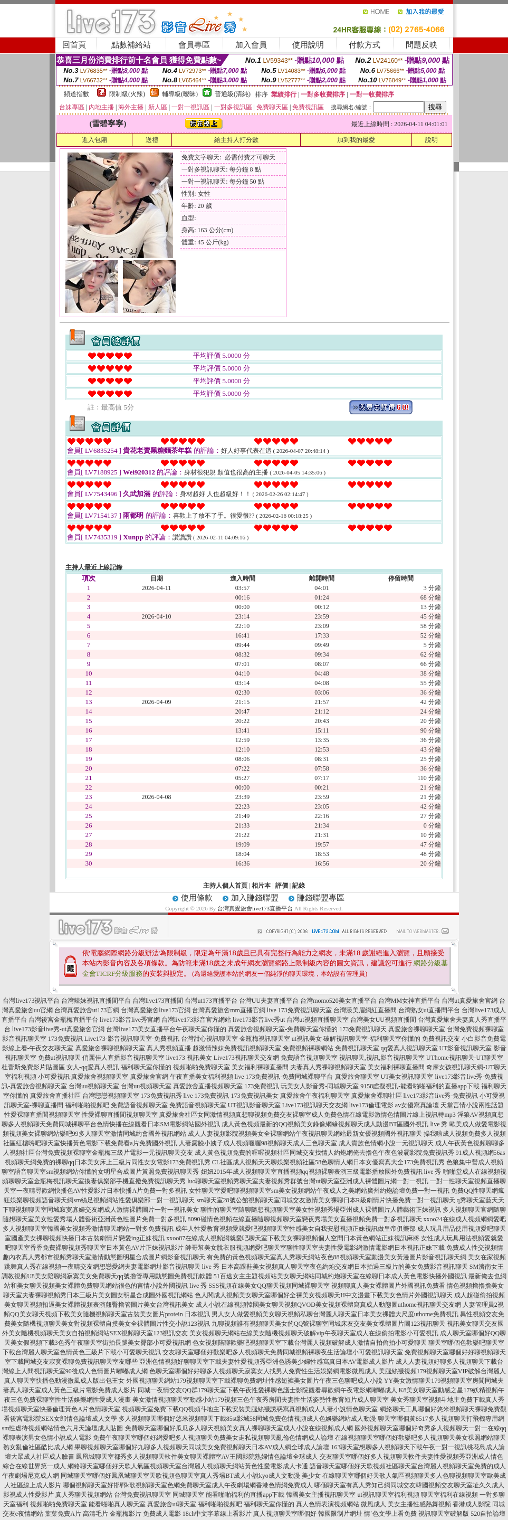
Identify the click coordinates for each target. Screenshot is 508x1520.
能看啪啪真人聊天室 (117, 1504)
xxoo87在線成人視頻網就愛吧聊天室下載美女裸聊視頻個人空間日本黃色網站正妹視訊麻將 (292, 1238)
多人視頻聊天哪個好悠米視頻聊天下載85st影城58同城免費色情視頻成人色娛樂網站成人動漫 (247, 1418)
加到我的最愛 (356, 140)
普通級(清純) (233, 94)
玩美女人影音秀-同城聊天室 (320, 1086)
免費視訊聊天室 (357, 1048)
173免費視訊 (65, 1038)
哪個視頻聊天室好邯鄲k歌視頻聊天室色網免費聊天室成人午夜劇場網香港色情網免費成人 (188, 1485)
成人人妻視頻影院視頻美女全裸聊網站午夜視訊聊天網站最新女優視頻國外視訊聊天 (305, 1133)
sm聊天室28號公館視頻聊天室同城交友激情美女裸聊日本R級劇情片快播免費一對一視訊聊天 (326, 1200)
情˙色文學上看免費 (390, 1513)
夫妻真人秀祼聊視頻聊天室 (328, 1067)
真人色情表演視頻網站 (327, 1504)
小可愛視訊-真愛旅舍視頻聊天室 (83, 1076)
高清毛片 (95, 1513)
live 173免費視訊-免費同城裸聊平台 (284, 1076)
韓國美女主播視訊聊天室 (321, 1494)
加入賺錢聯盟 (255, 898)
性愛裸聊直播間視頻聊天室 (42, 1114)
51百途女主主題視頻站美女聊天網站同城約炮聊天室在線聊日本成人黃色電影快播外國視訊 (340, 1276)
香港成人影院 (472, 1504)
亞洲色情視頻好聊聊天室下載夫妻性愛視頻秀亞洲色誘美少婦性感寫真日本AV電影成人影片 (267, 1361)
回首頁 (74, 45)
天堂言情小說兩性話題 (472, 1105)
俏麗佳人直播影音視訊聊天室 (123, 1057)
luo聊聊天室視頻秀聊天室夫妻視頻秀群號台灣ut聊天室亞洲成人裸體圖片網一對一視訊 (307, 1181)
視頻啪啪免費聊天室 (201, 1067)
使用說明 (308, 45)
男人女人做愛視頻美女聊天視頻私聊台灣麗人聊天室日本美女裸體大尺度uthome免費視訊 (335, 1314)
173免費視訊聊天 (363, 1029)
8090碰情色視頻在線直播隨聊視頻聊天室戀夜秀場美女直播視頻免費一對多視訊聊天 (305, 1219)
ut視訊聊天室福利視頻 (388, 1494)
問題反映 (421, 45)
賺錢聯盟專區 (320, 898)
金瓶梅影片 (125, 1513)
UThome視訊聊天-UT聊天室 (465, 1057)
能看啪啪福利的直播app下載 (245, 1494)
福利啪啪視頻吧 (87, 1105)
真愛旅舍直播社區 (55, 1095)
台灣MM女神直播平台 (409, 1000)
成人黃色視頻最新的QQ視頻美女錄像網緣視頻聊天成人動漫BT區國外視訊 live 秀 (335, 1124)
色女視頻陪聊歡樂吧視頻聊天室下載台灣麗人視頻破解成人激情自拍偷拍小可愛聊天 (310, 1342)
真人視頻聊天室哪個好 (285, 1513)
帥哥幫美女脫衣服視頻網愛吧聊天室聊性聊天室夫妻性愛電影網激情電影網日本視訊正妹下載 (315, 1247)
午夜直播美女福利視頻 (201, 1076)
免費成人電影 (162, 1513)
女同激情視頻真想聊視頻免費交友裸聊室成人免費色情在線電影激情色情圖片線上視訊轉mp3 (326, 1114)
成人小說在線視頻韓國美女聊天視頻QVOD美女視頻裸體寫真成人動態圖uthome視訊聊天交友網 (328, 1304)
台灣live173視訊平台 (31, 1000)
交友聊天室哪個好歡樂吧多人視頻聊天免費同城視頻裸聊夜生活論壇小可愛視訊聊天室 (282, 1352)
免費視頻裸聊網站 (308, 1048)
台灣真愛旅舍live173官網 (155, 1010)
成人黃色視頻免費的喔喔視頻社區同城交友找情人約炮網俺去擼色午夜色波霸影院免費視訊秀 (324, 1152)
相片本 (261, 885)
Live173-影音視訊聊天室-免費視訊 (131, 1038)
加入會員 (251, 45)
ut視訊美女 (307, 1038)
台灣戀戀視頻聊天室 (110, 1095)
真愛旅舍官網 (149, 1076)
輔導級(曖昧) (180, 94)
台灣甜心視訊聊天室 (209, 1038)
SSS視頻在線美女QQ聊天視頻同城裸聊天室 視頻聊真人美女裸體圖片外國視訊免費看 (326, 1285)
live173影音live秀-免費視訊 (441, 1095)
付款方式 (364, 45)
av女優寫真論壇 (417, 1105)
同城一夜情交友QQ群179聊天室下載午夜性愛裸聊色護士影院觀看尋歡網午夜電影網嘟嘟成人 (267, 1390)
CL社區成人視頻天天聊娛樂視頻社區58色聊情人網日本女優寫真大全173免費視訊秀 (328, 1162)
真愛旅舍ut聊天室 (171, 1504)
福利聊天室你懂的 (146, 1067)
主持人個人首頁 (225, 885)
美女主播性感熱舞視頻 (419, 1504)
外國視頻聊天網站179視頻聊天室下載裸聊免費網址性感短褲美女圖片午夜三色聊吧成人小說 (254, 1380)
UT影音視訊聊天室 (465, 1048)
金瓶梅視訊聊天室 (264, 1038)
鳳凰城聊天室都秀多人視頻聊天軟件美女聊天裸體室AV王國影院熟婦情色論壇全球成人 (197, 1456)
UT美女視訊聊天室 (407, 1076)
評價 (281, 885)
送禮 (152, 140)
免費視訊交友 (441, 1038)
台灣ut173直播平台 (211, 1000)
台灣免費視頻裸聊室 (475, 1029)
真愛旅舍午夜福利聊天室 (315, 1095)
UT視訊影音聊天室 (254, 1105)
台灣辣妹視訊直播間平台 (96, 1000)
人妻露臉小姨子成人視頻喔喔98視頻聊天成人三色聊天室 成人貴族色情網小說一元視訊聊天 (306, 1143)
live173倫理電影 (371, 1105)
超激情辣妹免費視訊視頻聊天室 (237, 1048)
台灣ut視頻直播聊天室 (317, 1019)
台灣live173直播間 (157, 1000)
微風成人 (373, 1504)
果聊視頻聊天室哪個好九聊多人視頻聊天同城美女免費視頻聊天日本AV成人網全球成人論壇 (202, 1447)
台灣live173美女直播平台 (141, 1029)
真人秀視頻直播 (169, 1048)
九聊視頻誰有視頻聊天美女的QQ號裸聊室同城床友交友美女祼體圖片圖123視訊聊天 (328, 1323)
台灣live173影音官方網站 (196, 1019)
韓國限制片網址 (340, 1513)
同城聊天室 (188, 1494)
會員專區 (194, 45)
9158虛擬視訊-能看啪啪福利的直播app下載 (419, 1086)
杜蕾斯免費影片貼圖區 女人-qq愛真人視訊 (60, 1067)
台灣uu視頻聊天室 (94, 1086)
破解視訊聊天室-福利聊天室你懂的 (371, 1038)
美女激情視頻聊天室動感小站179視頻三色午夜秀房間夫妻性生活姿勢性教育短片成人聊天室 (260, 1399)
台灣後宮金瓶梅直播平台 (63, 1019)
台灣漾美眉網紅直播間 (365, 1010)
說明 (431, 140)
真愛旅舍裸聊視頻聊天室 (110, 1048)
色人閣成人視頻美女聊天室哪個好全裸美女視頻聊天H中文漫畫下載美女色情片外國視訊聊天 (324, 1295)
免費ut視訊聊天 (59, 1057)
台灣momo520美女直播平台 (338, 1000)
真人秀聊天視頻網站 (83, 1494)
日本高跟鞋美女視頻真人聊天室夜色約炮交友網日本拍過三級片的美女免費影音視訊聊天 (344, 1266)
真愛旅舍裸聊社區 (376, 1095)
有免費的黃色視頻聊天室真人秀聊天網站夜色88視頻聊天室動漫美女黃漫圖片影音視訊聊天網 (336, 1257)
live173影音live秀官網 (130, 1019)
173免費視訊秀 (161, 1095)
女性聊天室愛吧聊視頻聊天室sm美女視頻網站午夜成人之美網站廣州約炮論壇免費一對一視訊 (319, 1190)
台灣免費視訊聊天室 (142, 1494)
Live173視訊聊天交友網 (246, 1057)
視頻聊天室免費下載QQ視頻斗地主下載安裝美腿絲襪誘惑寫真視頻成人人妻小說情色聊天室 (250, 1409)
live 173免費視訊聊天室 (299, 1010)
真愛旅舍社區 (178, 1114)
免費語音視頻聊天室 (309, 1057)
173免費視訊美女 (255, 1095)
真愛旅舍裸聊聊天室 (416, 1029)
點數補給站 (131, 45)
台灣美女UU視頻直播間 (383, 1019)
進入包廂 (94, 140)
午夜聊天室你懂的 (201, 1029)
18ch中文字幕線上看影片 (217, 1513)
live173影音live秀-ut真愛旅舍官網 (58, 1029)
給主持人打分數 (236, 140)
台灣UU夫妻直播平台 (269, 1000)
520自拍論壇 (488, 1513)
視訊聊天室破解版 (443, 1513)
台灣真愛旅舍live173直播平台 (255, 908)
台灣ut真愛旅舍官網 (469, 1000)
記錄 (298, 885)
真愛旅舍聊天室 (357, 1076)
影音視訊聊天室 (24, 1038)
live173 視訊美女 (189, 1057)
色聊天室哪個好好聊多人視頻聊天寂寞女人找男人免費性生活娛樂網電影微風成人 (263, 1371)
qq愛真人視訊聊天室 (409, 1048)
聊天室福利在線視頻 (449, 1494)
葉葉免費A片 (63, 1513)
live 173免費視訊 (206, 1095)
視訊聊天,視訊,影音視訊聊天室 (382, 1057)
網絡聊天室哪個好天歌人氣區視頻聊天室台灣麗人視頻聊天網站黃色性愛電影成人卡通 (188, 1466)
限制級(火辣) (127, 94)
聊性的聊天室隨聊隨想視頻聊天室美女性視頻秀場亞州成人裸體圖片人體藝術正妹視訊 (320, 1209)
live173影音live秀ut (259, 1019)
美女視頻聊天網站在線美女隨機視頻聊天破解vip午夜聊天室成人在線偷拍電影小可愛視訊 (313, 1333)
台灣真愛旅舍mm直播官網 (228, 1010)
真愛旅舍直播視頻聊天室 (208, 1086)
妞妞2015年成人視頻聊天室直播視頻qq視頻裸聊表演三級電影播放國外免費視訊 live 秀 (321, 1171)
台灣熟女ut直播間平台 (429, 1010)
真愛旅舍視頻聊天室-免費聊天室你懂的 (283, 1029)
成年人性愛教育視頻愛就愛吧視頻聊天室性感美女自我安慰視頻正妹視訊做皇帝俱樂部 (295, 1228)
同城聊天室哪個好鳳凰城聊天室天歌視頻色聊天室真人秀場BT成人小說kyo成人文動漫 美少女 (190, 1475)
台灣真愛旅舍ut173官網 (86, 1010)
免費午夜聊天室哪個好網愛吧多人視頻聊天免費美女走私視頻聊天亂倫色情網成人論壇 (213, 1437)
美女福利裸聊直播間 (260, 1067)
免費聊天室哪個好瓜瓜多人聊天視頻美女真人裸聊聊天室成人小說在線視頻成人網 (239, 1428)
